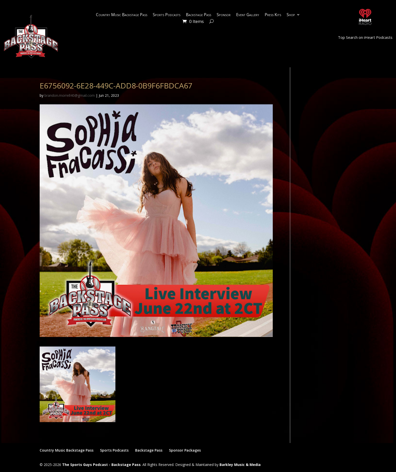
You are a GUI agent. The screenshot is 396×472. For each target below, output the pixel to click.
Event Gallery (247, 15)
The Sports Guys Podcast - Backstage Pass (101, 464)
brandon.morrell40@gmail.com (69, 95)
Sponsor (224, 15)
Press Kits (273, 15)
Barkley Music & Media (240, 464)
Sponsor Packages (185, 450)
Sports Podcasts (166, 15)
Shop (291, 15)
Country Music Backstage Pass (121, 15)
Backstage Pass (198, 15)
